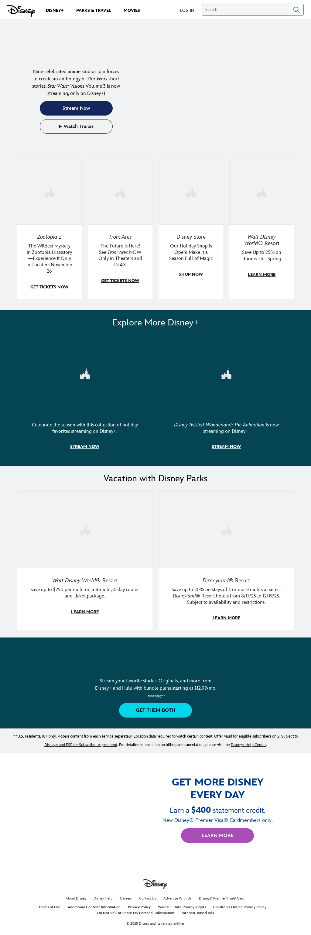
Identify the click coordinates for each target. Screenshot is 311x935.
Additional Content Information (94, 905)
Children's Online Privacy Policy (239, 905)
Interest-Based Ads (198, 911)
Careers (126, 896)
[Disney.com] (20, 11)
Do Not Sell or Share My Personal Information (135, 911)
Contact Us (147, 896)
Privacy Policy (139, 905)
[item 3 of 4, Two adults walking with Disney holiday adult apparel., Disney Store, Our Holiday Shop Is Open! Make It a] (191, 229)
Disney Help (103, 896)
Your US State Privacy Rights (182, 905)
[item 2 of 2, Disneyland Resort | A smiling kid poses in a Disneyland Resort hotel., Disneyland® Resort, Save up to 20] (226, 559)
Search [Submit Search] (296, 9)
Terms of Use (49, 905)
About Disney (76, 896)
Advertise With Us (177, 896)
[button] (190, 10)
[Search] (245, 10)
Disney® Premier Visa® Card (221, 896)
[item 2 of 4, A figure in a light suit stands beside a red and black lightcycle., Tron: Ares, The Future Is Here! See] (120, 229)
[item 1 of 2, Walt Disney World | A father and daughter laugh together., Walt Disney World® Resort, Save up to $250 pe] (84, 559)
